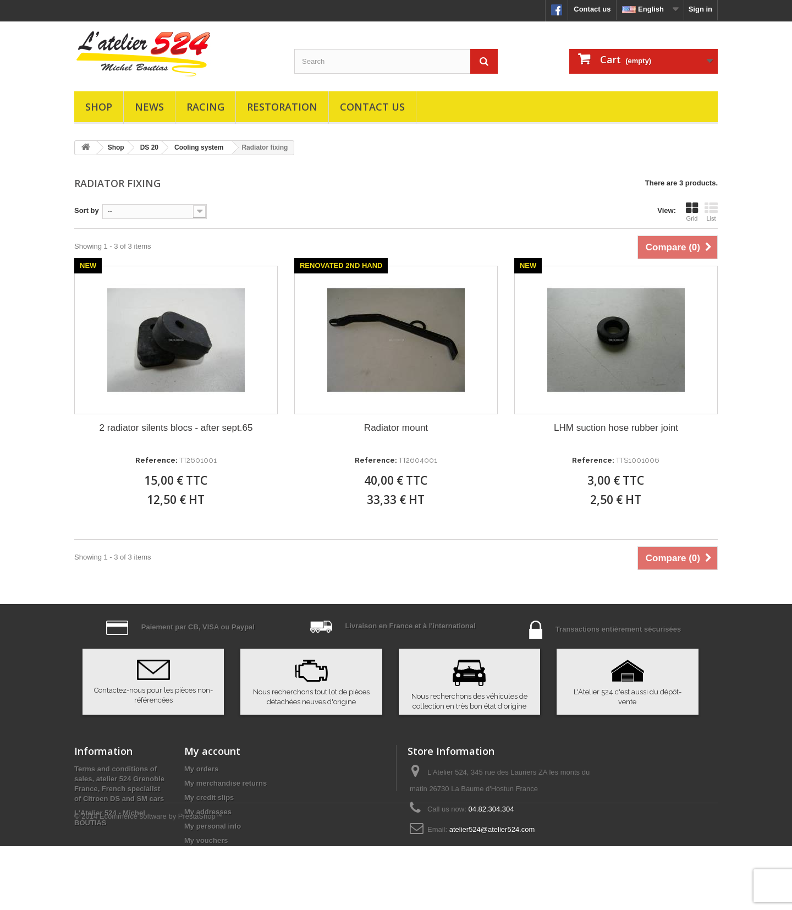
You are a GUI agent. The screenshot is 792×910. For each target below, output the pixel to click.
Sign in (700, 9)
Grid (692, 212)
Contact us (592, 9)
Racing (205, 106)
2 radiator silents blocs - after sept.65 (176, 428)
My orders (201, 769)
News (149, 106)
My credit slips (209, 797)
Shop (98, 106)
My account (212, 751)
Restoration (282, 106)
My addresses (208, 812)
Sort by (86, 210)
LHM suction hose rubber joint (616, 428)
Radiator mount (396, 428)
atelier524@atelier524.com (492, 829)
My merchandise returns (225, 783)
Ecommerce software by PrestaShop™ (161, 880)
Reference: (156, 460)
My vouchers (206, 840)
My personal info (212, 826)
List (711, 212)
